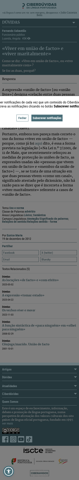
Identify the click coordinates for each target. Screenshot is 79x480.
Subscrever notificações (47, 118)
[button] (8, 471)
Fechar (22, 118)
